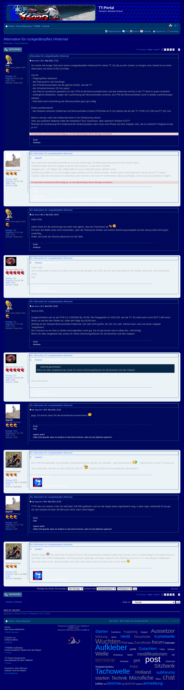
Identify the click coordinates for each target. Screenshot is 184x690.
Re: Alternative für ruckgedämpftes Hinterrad (51, 153)
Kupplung (130, 631)
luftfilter (99, 683)
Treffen (162, 649)
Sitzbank (164, 666)
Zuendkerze (116, 632)
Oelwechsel (170, 661)
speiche (129, 683)
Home (30, 629)
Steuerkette (142, 636)
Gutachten (148, 648)
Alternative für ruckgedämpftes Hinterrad (36, 39)
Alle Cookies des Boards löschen (134, 621)
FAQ (127, 31)
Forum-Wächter (21, 43)
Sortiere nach (100, 589)
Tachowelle (112, 671)
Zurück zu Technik (14, 602)
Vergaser (144, 632)
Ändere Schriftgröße (176, 25)
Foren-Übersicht (23, 26)
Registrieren (160, 31)
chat (169, 677)
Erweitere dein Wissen (30, 670)
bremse (114, 683)
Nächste (174, 589)
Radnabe (170, 642)
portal (133, 649)
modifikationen (152, 654)
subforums (165, 672)
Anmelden (174, 31)
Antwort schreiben (13, 50)
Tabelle (130, 655)
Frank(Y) (38, 457)
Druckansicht (170, 25)
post (152, 659)
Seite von (153, 49)
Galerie (136, 31)
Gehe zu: (127, 602)
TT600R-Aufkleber (30, 650)
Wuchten (108, 641)
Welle (102, 654)
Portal (11, 26)
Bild (173, 655)
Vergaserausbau (104, 666)
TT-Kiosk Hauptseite (30, 660)
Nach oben (178, 148)
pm (137, 660)
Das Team (113, 621)
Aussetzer (163, 631)
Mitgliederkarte (114, 31)
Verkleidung (118, 655)
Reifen (130, 643)
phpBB (70, 626)
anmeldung (153, 683)
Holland (143, 672)
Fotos (134, 666)
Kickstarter (124, 661)
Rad (124, 642)
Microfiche (141, 678)
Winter (113, 637)
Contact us (30, 640)
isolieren (139, 684)
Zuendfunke (142, 642)
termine (105, 660)
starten (102, 678)
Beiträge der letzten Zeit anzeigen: (60, 589)
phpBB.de (85, 630)
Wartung (101, 636)
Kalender (147, 31)
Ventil (125, 636)
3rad (37, 61)
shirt (105, 684)
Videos (158, 679)
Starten (101, 631)
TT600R (36, 26)
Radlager (171, 649)
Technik (46, 26)
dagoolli (38, 158)
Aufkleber (111, 647)
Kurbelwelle (164, 636)
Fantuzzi (38, 263)
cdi (122, 684)
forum (158, 642)
